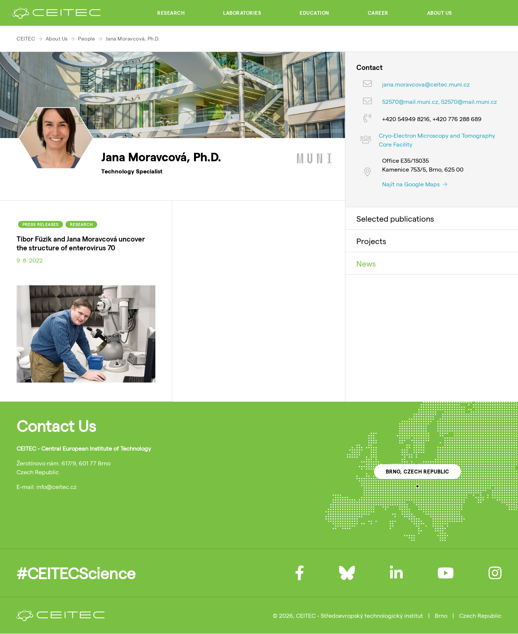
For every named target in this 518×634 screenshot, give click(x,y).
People (86, 38)
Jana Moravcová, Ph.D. (133, 38)
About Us (439, 13)
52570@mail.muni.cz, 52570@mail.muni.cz (439, 101)
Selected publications (395, 218)
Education (314, 13)
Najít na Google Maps (414, 183)
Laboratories (242, 13)
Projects (371, 241)
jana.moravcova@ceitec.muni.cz (426, 84)
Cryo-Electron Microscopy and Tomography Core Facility (437, 140)
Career (378, 13)
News (366, 263)
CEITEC (26, 38)
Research (170, 13)
